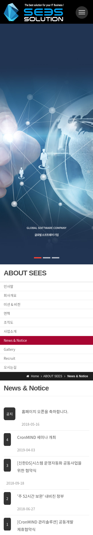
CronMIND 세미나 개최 (36, 437)
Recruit (9, 358)
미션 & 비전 (12, 304)
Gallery (9, 349)
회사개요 (10, 295)
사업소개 (10, 331)
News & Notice (15, 340)
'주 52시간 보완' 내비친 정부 (40, 496)
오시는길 (10, 367)
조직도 (8, 322)
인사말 (8, 286)
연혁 (7, 313)
